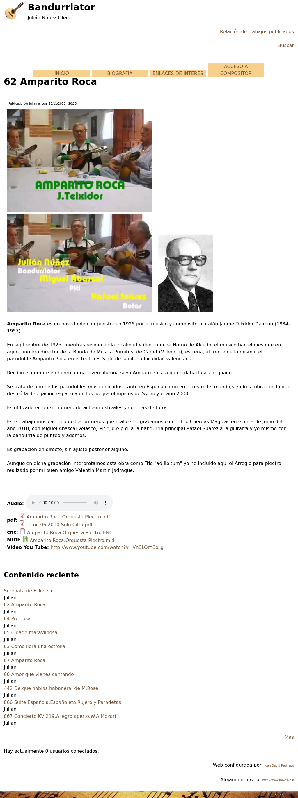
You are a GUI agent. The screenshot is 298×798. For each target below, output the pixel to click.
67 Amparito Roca (24, 660)
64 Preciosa (17, 618)
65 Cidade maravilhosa (30, 632)
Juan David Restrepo (279, 765)
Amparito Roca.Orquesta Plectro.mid (72, 540)
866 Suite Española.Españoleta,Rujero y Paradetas (62, 702)
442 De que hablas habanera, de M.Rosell (52, 688)
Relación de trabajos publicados (257, 31)
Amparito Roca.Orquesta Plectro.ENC (70, 532)
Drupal (293, 794)
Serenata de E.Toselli (28, 590)
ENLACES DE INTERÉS (177, 73)
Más (289, 737)
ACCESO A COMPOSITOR (236, 70)
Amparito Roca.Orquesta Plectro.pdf (68, 517)
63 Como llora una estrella (34, 646)
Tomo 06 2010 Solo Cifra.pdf (59, 524)
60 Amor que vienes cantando (39, 674)
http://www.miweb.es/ (278, 780)
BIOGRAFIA (119, 73)
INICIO (61, 73)
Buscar (286, 45)
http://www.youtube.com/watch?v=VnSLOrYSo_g (107, 547)
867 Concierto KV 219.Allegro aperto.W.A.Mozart (60, 716)
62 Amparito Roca (24, 604)
